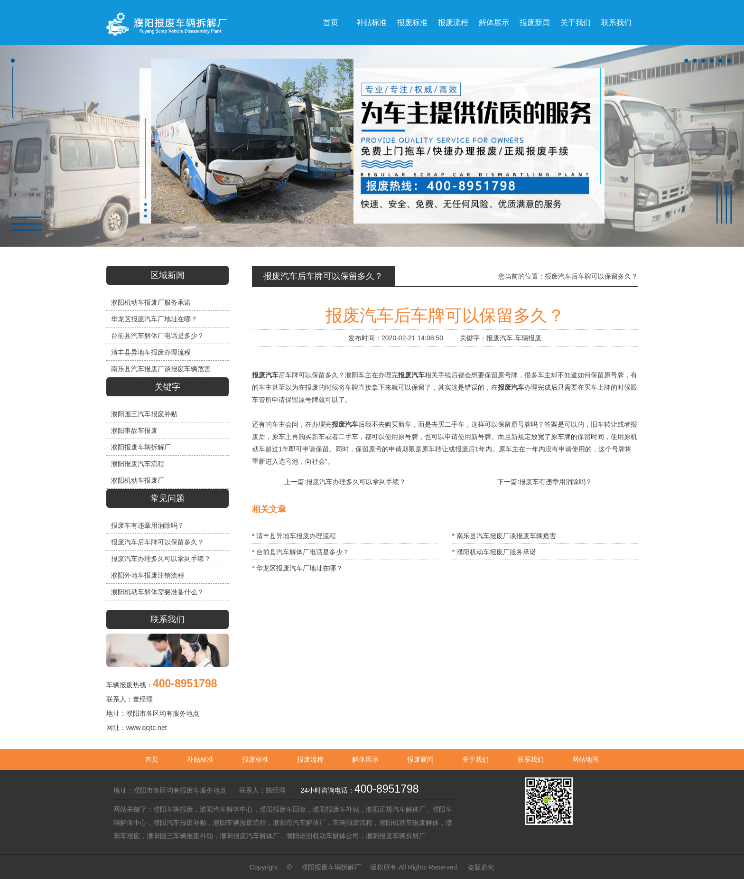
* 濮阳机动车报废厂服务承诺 (494, 552)
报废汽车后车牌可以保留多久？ (157, 542)
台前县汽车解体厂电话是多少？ (157, 335)
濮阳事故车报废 (134, 430)
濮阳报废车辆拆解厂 (141, 447)
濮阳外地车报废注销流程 (147, 575)
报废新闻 (420, 759)
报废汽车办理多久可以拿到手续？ (161, 558)
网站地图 (585, 759)
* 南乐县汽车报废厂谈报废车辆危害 (504, 536)
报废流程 (310, 759)
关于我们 (475, 759)
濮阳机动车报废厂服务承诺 (151, 302)
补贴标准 (200, 759)
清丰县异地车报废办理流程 (151, 352)
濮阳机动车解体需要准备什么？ (157, 592)
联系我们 (530, 759)
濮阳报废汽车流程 (137, 464)
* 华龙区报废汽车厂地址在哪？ (297, 568)
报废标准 (255, 759)
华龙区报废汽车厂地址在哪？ (154, 319)
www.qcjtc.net (146, 727)
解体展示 (365, 759)
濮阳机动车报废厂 (137, 480)
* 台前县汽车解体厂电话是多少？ (300, 552)
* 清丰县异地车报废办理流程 (294, 536)
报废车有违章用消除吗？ (147, 525)
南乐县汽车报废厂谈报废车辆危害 (161, 369)
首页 (151, 759)
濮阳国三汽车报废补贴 (144, 414)
